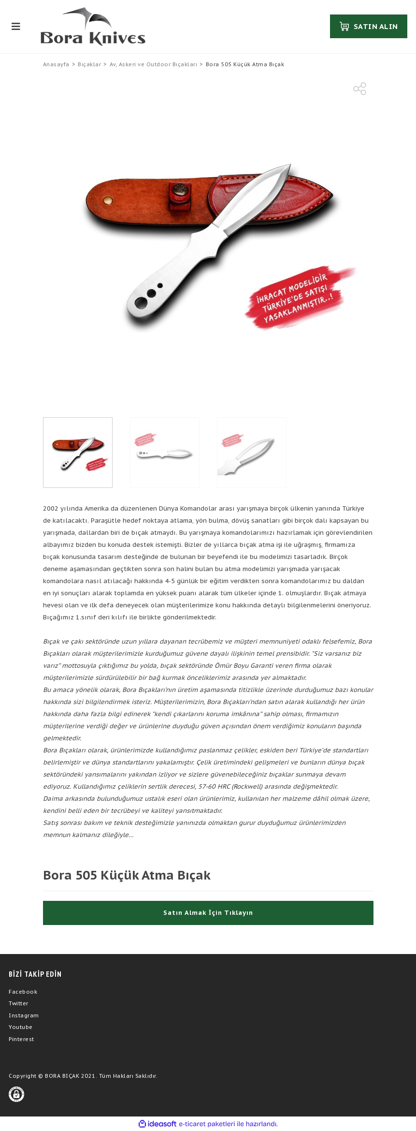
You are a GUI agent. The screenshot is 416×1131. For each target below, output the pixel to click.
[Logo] (93, 26)
